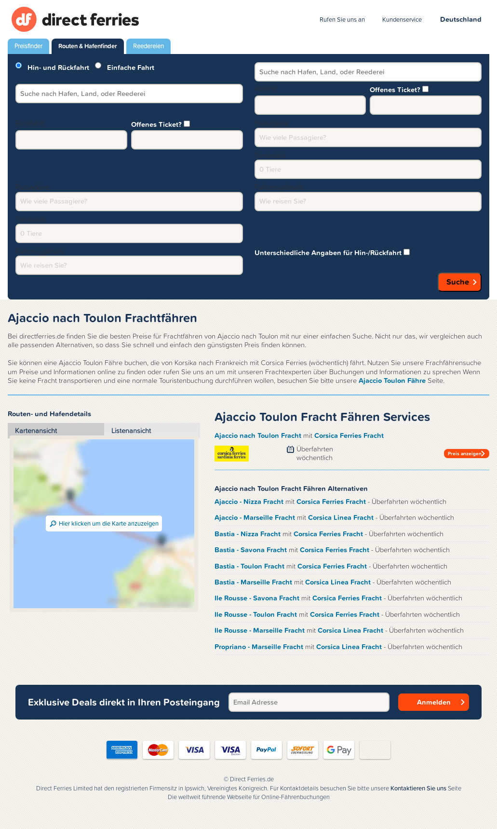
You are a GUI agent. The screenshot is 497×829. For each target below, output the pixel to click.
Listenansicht (131, 430)
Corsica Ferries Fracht (349, 435)
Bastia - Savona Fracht (252, 549)
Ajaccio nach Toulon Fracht (259, 435)
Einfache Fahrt (124, 66)
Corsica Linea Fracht (342, 517)
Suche (457, 281)
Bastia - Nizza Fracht (248, 534)
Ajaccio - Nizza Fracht (250, 501)
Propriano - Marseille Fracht (260, 646)
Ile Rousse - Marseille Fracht (261, 630)
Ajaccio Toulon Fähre (392, 380)
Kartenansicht (36, 430)
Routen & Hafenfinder (87, 46)
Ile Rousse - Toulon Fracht (257, 614)
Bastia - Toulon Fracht (250, 566)
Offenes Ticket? (399, 88)
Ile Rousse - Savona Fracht (258, 598)
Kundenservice (402, 19)
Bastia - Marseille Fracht (254, 582)
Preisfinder (28, 46)
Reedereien (148, 46)
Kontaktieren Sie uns (418, 788)
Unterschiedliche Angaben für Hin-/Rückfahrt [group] (332, 252)
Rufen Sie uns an (342, 19)
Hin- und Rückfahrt (52, 66)
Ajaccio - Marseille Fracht (256, 517)
